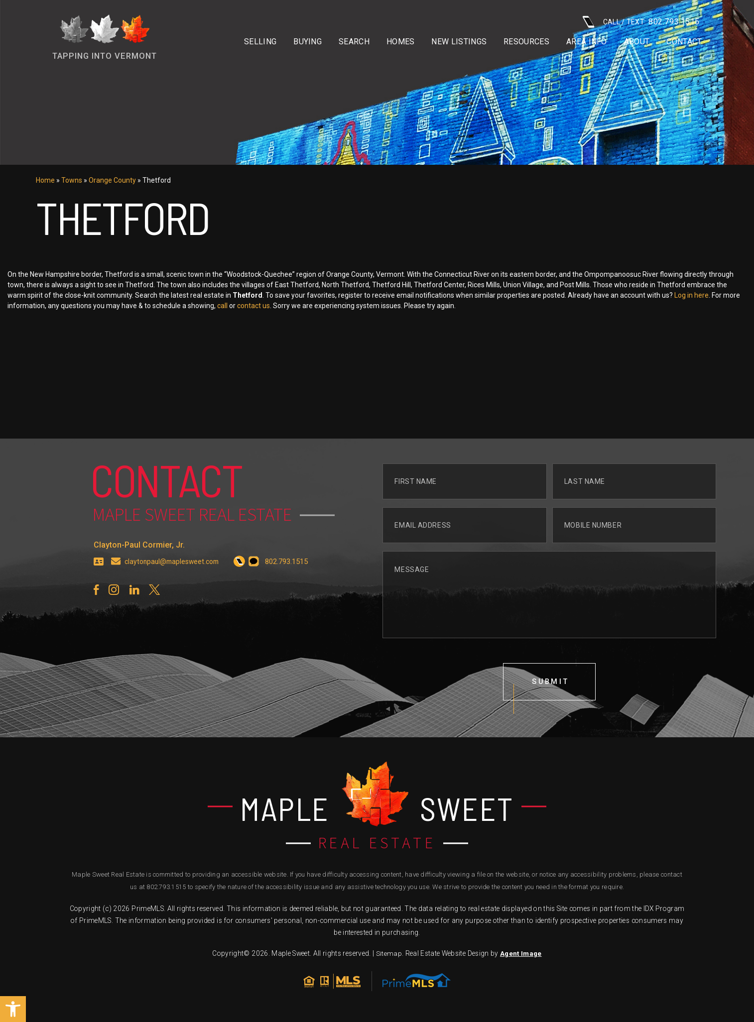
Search (354, 42)
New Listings (459, 42)
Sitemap (388, 956)
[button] (13, 1009)
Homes (400, 42)
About (637, 42)
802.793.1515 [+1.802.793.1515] (166, 890)
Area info (586, 42)
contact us (338, 306)
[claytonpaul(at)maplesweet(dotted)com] (116, 583)
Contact (684, 42)
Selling (260, 42)
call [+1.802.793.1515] (307, 306)
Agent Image (520, 956)
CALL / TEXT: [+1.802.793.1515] (641, 21)
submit (551, 705)
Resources (526, 42)
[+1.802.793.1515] (245, 583)
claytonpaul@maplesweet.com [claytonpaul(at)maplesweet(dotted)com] (175, 584)
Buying (307, 42)
